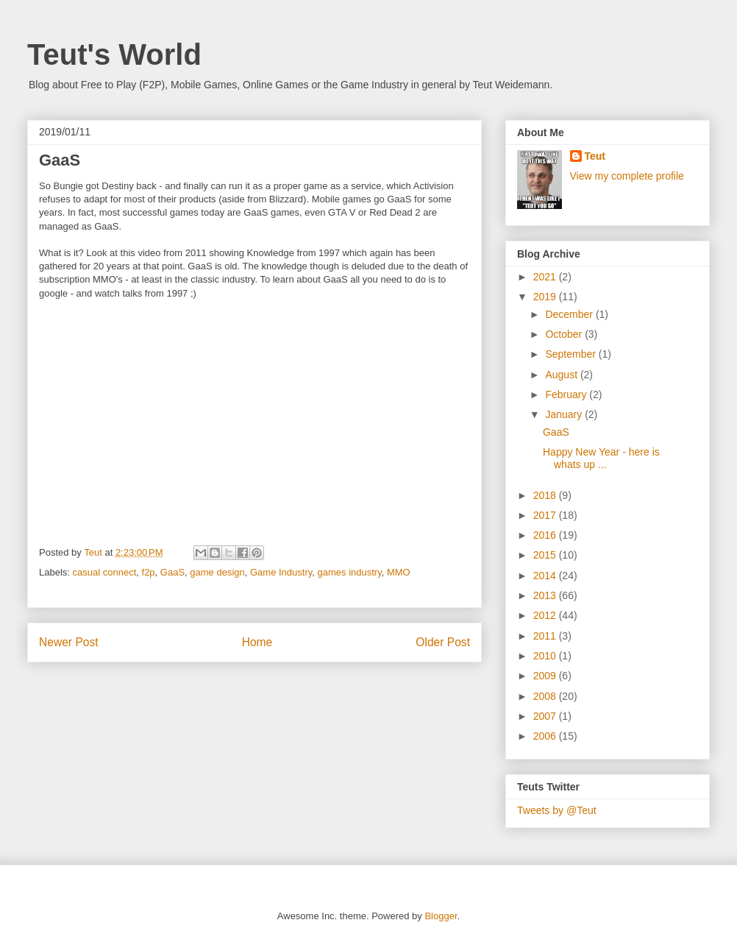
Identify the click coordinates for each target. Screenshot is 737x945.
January (565, 414)
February (567, 394)
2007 (546, 716)
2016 (546, 535)
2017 (546, 515)
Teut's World (114, 54)
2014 (546, 575)
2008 (546, 696)
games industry (350, 572)
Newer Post (69, 642)
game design (217, 572)
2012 (546, 615)
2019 (546, 296)
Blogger (440, 915)
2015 (546, 555)
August (562, 375)
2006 (546, 736)
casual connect (105, 572)
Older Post (443, 642)
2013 (546, 595)
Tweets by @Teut (557, 810)
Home (257, 642)
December (570, 314)
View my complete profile (627, 176)
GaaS (172, 572)
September (571, 354)
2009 (546, 676)
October (565, 334)
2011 (546, 636)
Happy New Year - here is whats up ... (601, 458)
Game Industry (281, 572)
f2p (148, 572)
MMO (398, 572)
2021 (546, 277)
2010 (546, 656)
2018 (546, 495)
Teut (595, 156)
